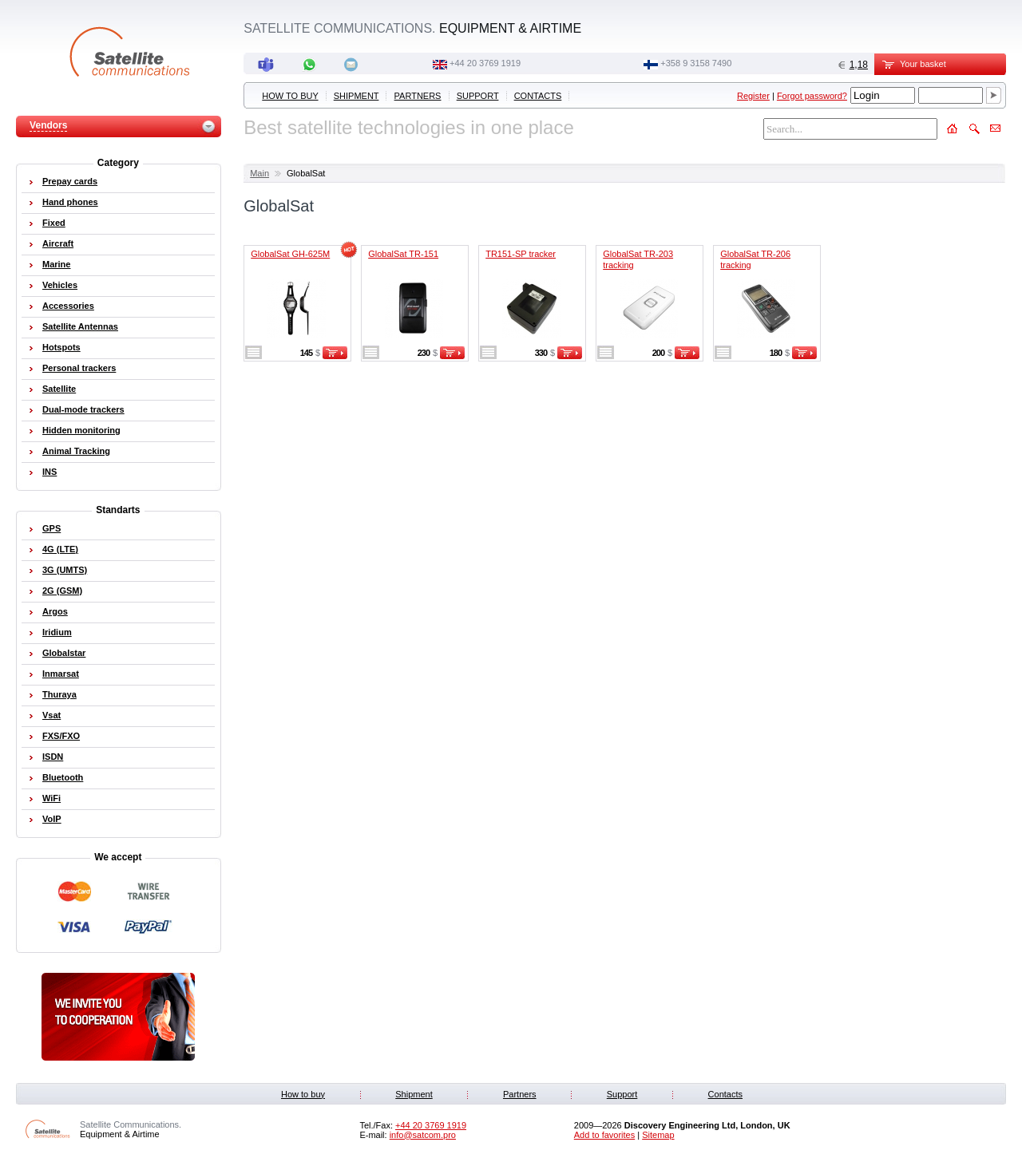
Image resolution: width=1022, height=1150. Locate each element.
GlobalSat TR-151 (403, 254)
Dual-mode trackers (83, 409)
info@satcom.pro (423, 1135)
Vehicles (59, 285)
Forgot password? (812, 96)
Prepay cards (69, 181)
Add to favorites (604, 1135)
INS (49, 471)
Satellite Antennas (80, 326)
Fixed (53, 222)
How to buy (290, 96)
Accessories (68, 305)
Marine (56, 264)
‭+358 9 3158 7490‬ (695, 63)
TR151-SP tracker (520, 254)
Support (478, 96)
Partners (418, 96)
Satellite (59, 388)
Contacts (538, 96)
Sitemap (658, 1135)
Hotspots (61, 347)
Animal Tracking (76, 451)
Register (753, 96)
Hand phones (70, 202)
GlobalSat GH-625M (290, 254)
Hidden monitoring (81, 430)
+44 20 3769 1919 (485, 63)
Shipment (356, 96)
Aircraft (57, 243)
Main (259, 173)
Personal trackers (79, 368)
